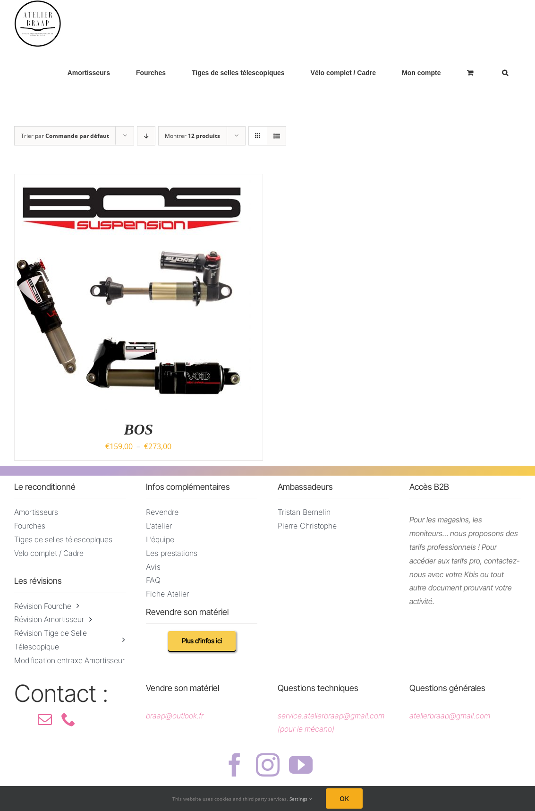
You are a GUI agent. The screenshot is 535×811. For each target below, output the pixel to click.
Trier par (65, 136)
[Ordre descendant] (146, 135)
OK (344, 798)
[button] (505, 72)
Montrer (192, 136)
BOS (138, 429)
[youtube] (301, 765)
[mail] (45, 719)
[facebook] (234, 765)
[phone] (68, 719)
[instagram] (268, 765)
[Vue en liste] (276, 136)
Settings (300, 798)
